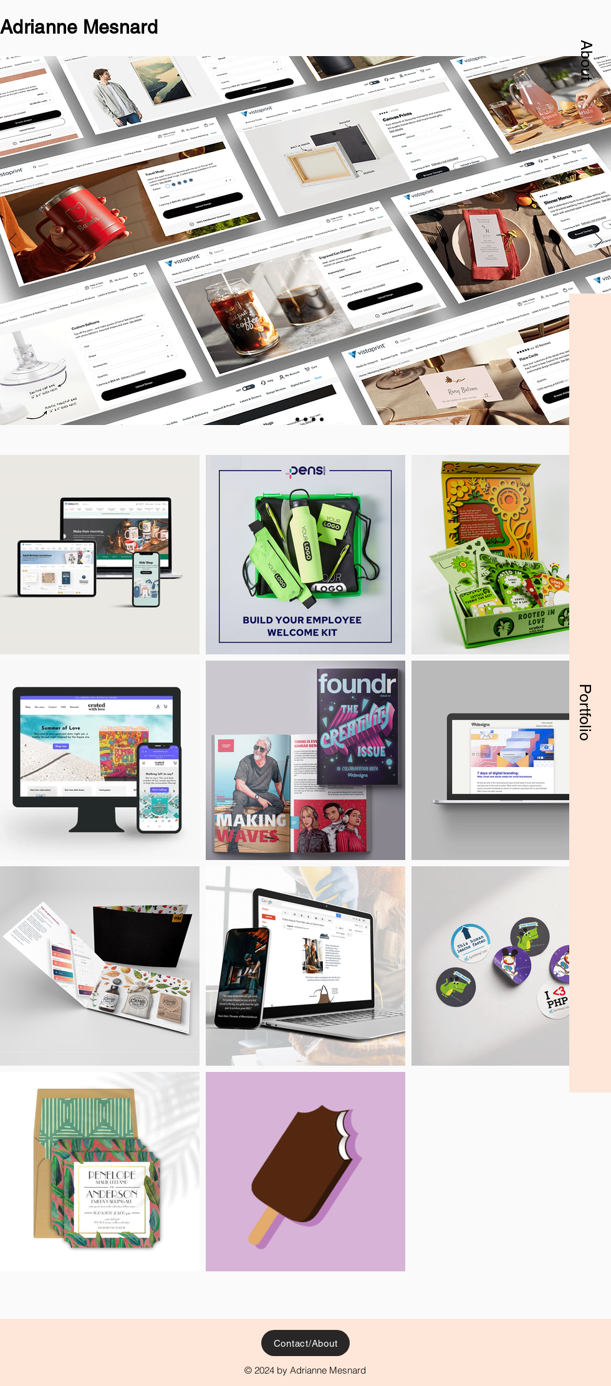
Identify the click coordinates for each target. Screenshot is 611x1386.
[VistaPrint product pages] (289, 419)
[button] (586, 60)
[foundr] (305, 419)
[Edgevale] (313, 419)
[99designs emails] (322, 419)
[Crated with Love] (297, 419)
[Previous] (12, 241)
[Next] (598, 241)
